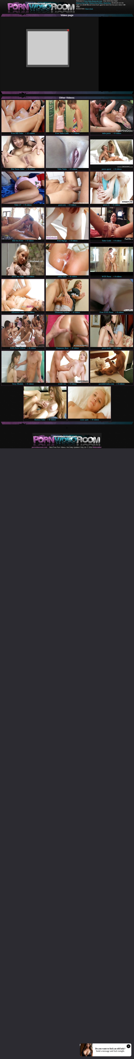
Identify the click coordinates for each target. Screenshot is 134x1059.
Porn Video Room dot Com (93, 1)
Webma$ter (97, 447)
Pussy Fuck (89, 9)
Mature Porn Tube (82, 3)
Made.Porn (107, 3)
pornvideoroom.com (39, 447)
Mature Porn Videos (96, 3)
